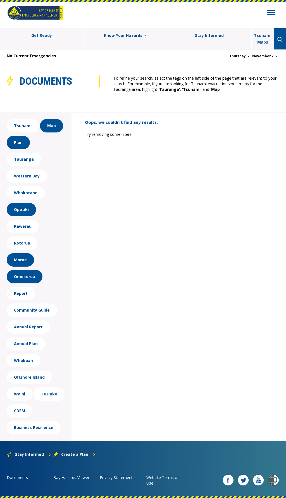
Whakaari (23, 360)
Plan (18, 142)
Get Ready (41, 35)
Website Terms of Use (162, 480)
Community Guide (32, 310)
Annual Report (28, 326)
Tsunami (23, 125)
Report (21, 293)
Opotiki (21, 209)
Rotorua (22, 243)
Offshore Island (29, 377)
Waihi (19, 394)
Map (51, 125)
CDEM (19, 410)
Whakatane (25, 192)
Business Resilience (33, 427)
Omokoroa (24, 276)
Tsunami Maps (262, 39)
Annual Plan (26, 343)
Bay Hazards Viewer (71, 477)
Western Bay (27, 176)
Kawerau (23, 226)
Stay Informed (209, 35)
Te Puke (49, 394)
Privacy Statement (116, 477)
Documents (17, 477)
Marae (20, 259)
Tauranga (24, 159)
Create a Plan (74, 454)
